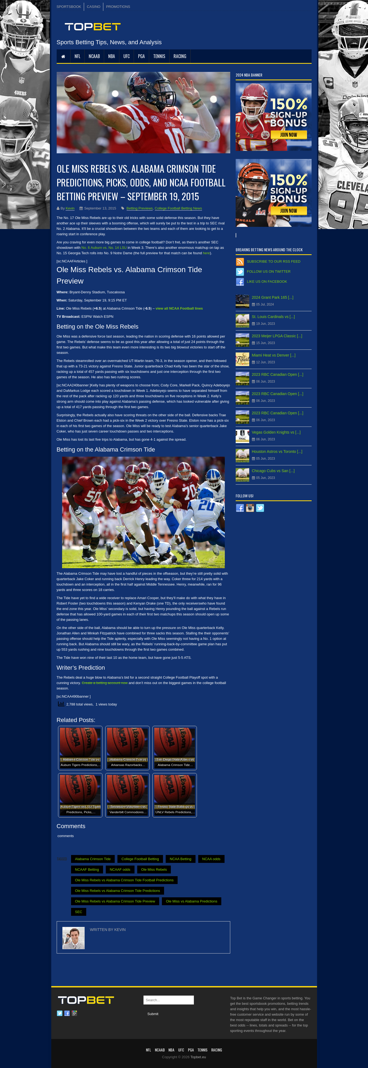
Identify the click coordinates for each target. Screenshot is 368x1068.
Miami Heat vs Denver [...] (274, 355)
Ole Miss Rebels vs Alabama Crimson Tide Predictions (117, 891)
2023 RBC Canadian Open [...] (277, 374)
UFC (126, 56)
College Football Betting (140, 859)
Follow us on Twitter (269, 271)
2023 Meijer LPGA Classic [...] (277, 336)
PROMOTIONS (118, 7)
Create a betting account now (104, 683)
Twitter (60, 1013)
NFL (77, 56)
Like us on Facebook (267, 281)
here (206, 253)
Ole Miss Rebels (154, 869)
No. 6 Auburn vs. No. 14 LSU (104, 248)
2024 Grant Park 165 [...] (272, 297)
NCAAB (94, 56)
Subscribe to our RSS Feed (273, 261)
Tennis (159, 56)
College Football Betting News (178, 208)
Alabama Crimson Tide (93, 859)
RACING (180, 56)
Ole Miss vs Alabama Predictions (191, 901)
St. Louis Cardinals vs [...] (273, 316)
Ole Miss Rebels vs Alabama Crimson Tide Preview (115, 901)
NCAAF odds (120, 869)
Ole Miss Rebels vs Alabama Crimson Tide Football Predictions (124, 880)
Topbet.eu (198, 1057)
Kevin (70, 208)
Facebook (67, 1013)
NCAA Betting (180, 859)
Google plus (74, 1013)
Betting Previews (140, 208)
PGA (141, 56)
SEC (78, 912)
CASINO (93, 7)
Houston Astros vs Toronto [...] (277, 451)
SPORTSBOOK (69, 7)
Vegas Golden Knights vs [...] (276, 432)
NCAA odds (211, 859)
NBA (111, 56)
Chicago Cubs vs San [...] (273, 471)
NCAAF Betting (87, 869)
